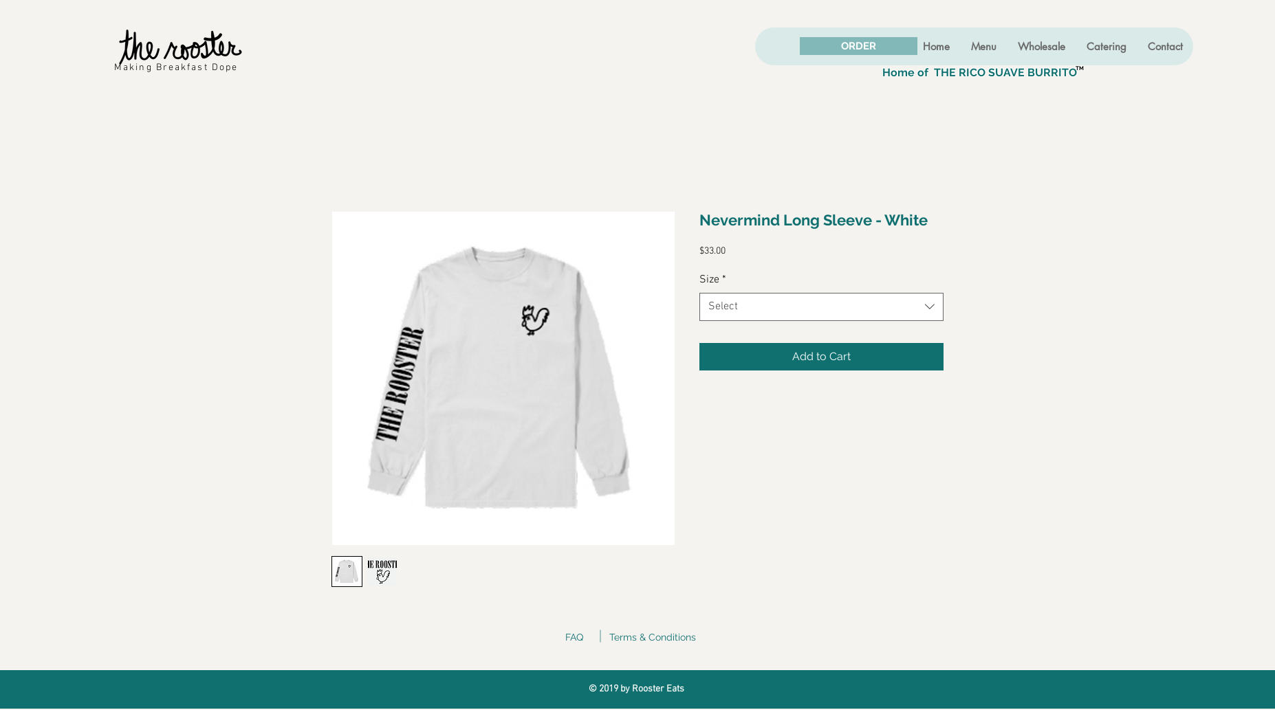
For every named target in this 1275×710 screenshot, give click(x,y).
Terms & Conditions (652, 637)
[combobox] (821, 306)
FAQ (574, 637)
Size (712, 280)
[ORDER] (858, 46)
